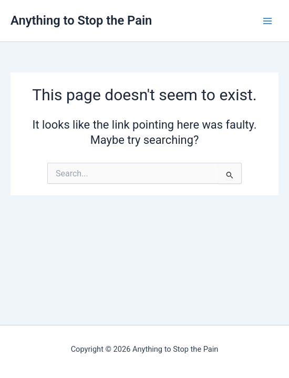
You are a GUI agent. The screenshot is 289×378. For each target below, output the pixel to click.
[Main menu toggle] (267, 21)
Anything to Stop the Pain (81, 20)
